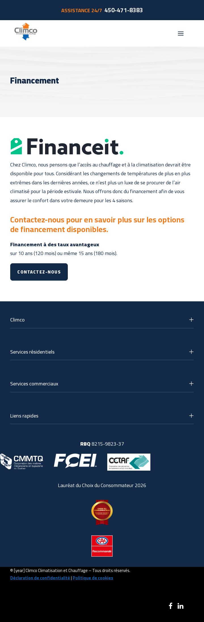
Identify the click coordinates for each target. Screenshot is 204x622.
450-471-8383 (123, 10)
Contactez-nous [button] (39, 272)
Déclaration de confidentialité (40, 578)
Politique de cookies (93, 578)
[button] (181, 33)
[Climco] (25, 33)
